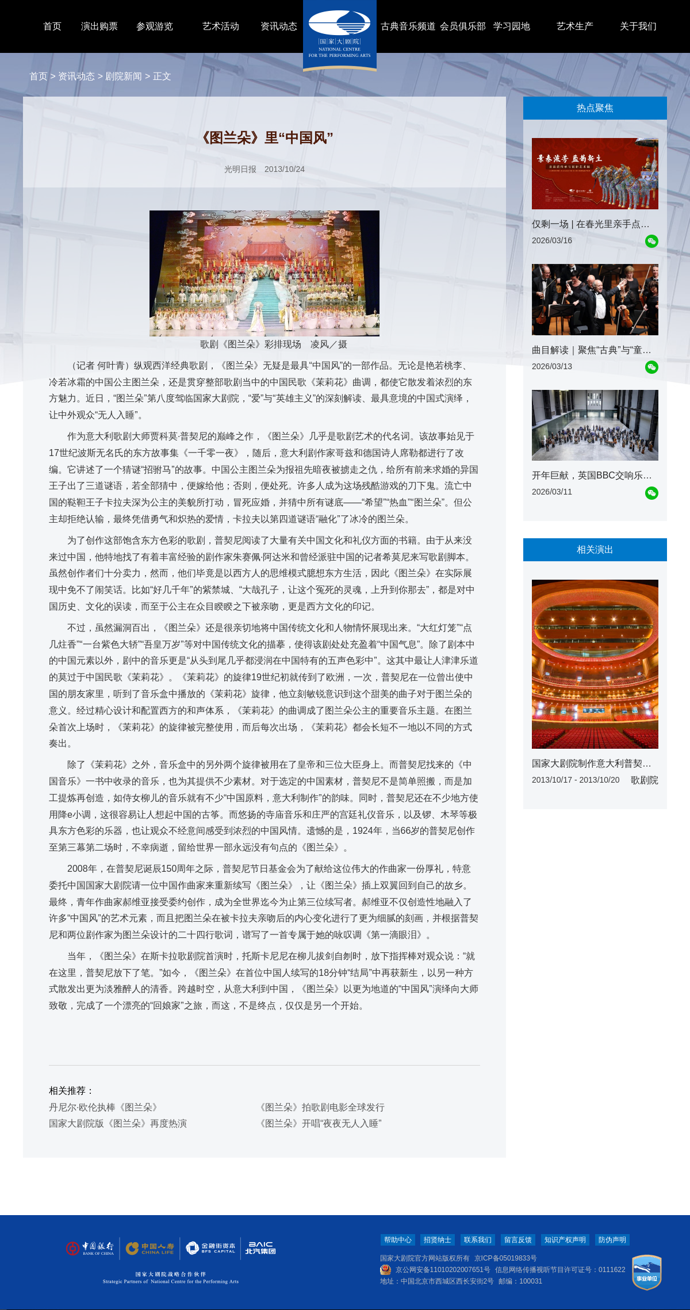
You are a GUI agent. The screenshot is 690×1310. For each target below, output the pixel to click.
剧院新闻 (123, 76)
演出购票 (99, 26)
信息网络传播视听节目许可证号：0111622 (560, 1270)
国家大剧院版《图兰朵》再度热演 (118, 1123)
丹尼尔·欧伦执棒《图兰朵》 (105, 1107)
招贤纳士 (437, 1240)
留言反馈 (518, 1240)
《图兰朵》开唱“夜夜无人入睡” (319, 1123)
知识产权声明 (565, 1240)
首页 (52, 26)
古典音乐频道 (408, 26)
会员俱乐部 (463, 26)
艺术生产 (575, 26)
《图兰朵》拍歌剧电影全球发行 (320, 1107)
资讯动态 (278, 26)
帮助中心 (398, 1240)
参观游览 (154, 26)
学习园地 (511, 26)
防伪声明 (612, 1240)
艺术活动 (220, 26)
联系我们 (478, 1240)
